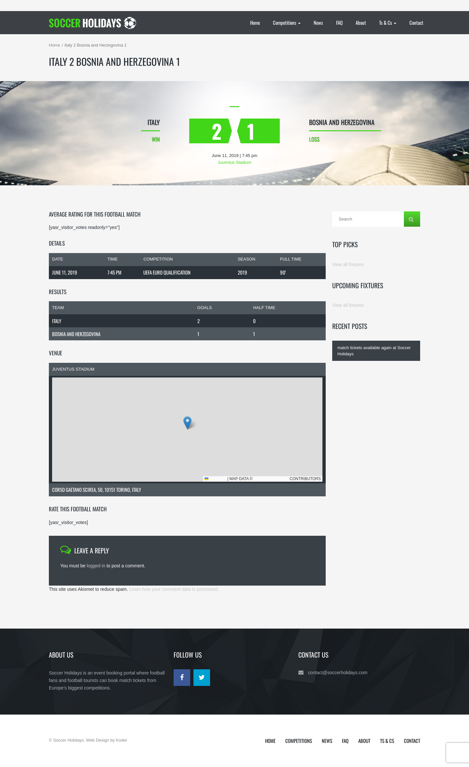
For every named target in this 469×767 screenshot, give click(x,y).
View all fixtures (348, 264)
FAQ (339, 22)
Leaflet (215, 478)
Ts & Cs (387, 22)
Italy (56, 320)
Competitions (287, 22)
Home (255, 22)
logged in (96, 565)
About (361, 22)
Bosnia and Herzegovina (76, 333)
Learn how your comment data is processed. (174, 589)
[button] (187, 423)
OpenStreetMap (271, 478)
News (318, 22)
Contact (416, 22)
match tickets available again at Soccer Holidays (374, 350)
